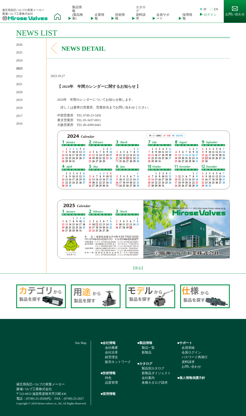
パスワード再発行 (195, 357)
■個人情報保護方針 (191, 378)
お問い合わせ (235, 11)
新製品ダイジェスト (156, 373)
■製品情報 (144, 343)
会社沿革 (111, 352)
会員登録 (188, 347)
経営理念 (111, 357)
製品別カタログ (153, 368)
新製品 (146, 352)
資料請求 (188, 362)
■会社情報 (108, 343)
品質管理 (111, 382)
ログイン (210, 14)
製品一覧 (148, 347)
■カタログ (144, 363)
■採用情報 (108, 394)
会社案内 (148, 378)
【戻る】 (138, 268)
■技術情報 (108, 373)
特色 (108, 378)
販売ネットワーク (118, 362)
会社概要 (111, 347)
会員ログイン (191, 352)
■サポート (184, 343)
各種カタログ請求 (155, 382)
